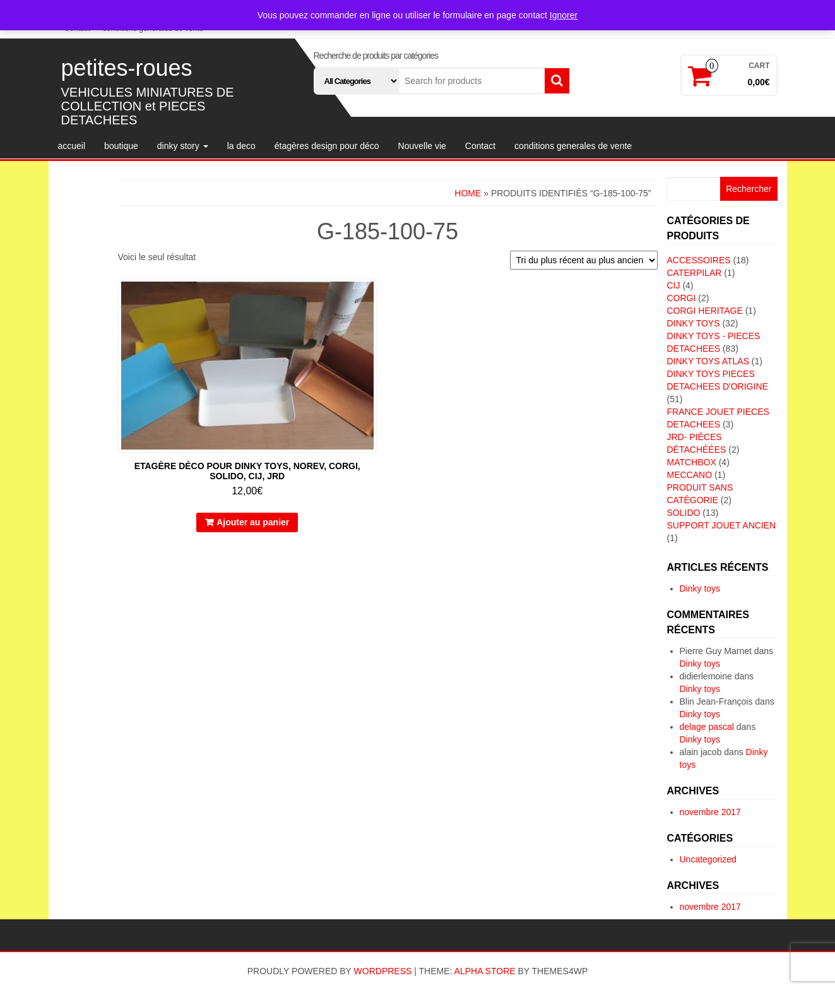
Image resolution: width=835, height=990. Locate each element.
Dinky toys (700, 588)
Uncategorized (708, 859)
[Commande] (584, 260)
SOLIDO (684, 513)
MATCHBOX (691, 462)
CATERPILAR (694, 273)
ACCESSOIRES (699, 260)
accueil (72, 146)
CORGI (681, 298)
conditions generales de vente (573, 146)
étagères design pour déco (327, 146)
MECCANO (690, 475)
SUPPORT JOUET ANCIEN (721, 525)
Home (467, 193)
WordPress (383, 971)
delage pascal (707, 727)
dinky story (182, 146)
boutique (121, 146)
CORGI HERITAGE (705, 311)
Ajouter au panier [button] (252, 522)
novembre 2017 (710, 812)
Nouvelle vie (422, 146)
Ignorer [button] (563, 15)
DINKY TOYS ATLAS (708, 361)
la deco (241, 146)
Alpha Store (485, 971)
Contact (480, 146)
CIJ (673, 285)
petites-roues (126, 68)
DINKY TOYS (693, 323)
